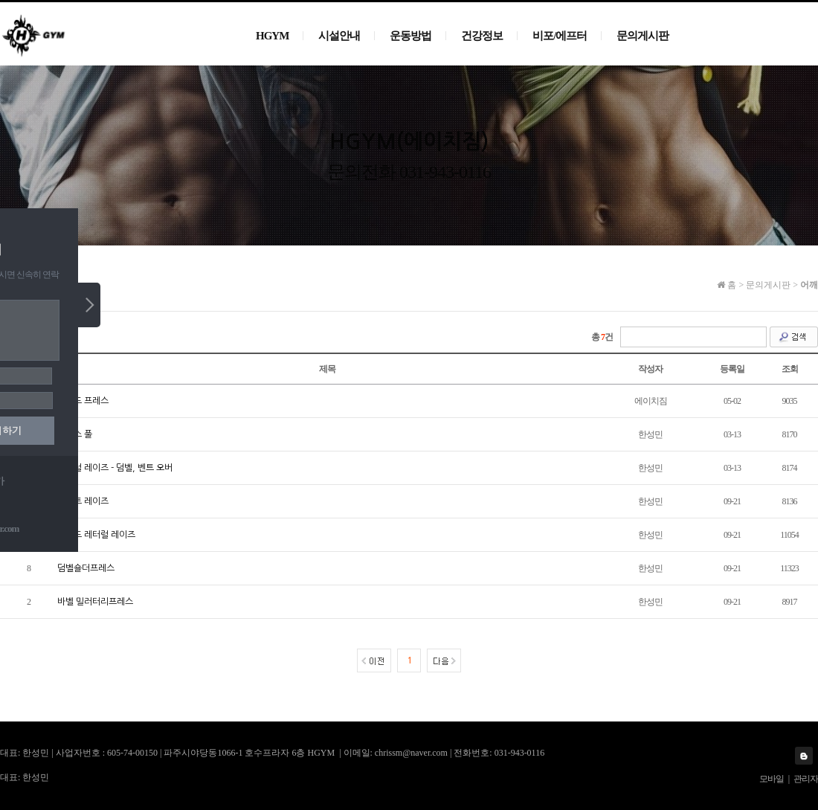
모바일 (771, 779)
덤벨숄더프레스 (86, 568)
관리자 (805, 779)
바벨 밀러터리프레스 (95, 601)
